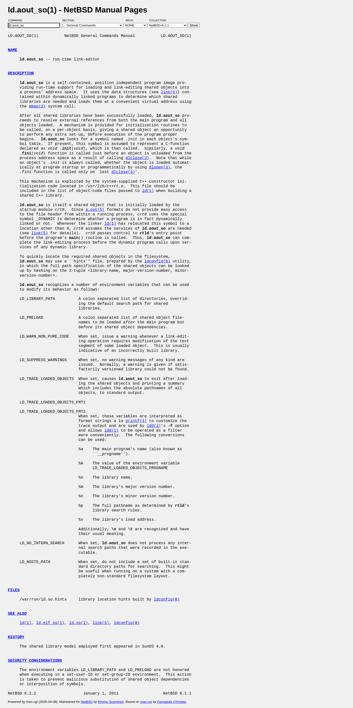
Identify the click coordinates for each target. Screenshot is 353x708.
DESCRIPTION (21, 73)
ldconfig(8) (157, 261)
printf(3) (136, 421)
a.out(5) (95, 209)
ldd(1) (154, 426)
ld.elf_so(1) (50, 623)
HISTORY (16, 637)
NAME (12, 50)
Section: (69, 20)
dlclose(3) (137, 158)
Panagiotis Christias (171, 702)
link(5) (169, 92)
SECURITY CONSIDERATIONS (35, 660)
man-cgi (146, 702)
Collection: (158, 20)
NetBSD (87, 702)
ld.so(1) (78, 623)
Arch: (132, 20)
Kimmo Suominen (111, 702)
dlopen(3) (159, 167)
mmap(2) (37, 106)
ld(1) (148, 191)
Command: (17, 20)
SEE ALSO (17, 613)
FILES (14, 590)
